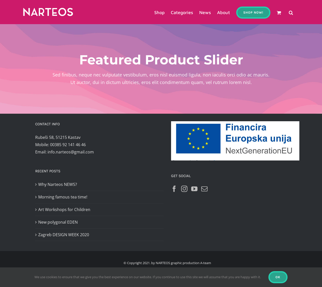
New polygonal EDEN (58, 222)
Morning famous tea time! (62, 197)
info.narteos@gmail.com (71, 152)
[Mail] (204, 189)
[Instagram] (184, 189)
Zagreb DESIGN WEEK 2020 (63, 234)
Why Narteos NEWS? (57, 184)
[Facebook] (174, 189)
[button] (291, 12)
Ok (277, 277)
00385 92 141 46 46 (68, 144)
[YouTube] (194, 189)
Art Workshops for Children (64, 209)
